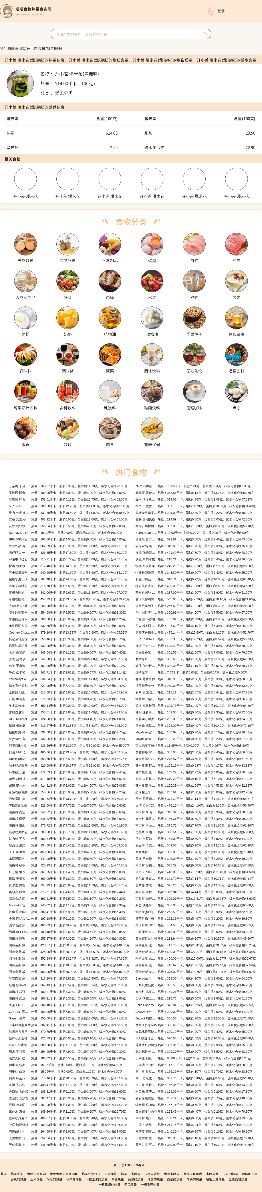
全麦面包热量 (238, 1179)
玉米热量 (36, 1179)
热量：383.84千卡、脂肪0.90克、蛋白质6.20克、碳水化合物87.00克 (67, 838)
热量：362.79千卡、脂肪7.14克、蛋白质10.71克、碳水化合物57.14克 (194, 878)
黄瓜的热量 (135, 1179)
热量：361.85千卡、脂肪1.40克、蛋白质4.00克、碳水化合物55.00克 (67, 872)
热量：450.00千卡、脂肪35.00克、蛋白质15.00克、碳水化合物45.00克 (69, 971)
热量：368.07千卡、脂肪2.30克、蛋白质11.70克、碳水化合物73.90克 (68, 486)
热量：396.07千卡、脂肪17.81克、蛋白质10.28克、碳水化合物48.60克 (195, 898)
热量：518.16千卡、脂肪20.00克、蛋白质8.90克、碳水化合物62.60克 (68, 1078)
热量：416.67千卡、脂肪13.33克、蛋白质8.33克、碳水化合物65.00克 (68, 725)
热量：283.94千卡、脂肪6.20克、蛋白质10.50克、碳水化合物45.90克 (194, 938)
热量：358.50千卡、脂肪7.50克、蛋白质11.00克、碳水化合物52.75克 (68, 759)
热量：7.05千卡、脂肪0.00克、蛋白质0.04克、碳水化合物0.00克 (191, 672)
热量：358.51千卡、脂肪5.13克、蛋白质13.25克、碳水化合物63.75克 (194, 492)
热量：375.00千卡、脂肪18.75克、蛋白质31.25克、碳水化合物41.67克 (195, 971)
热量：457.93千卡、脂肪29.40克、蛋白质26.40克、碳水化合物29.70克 (69, 599)
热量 (124, 1174)
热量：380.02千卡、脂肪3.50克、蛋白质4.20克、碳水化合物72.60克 (67, 1058)
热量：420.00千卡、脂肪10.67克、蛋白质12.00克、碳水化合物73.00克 (69, 765)
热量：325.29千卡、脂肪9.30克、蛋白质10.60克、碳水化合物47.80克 (68, 865)
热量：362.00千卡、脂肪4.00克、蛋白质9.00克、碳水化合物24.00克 (67, 539)
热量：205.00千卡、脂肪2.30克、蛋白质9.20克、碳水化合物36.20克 (193, 512)
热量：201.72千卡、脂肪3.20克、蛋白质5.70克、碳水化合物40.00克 (193, 1098)
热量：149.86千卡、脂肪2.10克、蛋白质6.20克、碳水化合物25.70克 (67, 1111)
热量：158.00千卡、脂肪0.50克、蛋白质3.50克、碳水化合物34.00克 (193, 838)
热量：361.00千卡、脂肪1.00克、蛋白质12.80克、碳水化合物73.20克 (68, 1105)
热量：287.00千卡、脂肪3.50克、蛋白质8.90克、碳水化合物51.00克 (193, 592)
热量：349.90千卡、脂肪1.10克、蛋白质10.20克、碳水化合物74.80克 (194, 1144)
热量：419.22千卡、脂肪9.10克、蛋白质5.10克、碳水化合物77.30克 (193, 779)
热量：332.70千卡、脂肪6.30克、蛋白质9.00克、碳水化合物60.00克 (67, 625)
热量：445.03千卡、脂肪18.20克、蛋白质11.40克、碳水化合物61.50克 (195, 872)
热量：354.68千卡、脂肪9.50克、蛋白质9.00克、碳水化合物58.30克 (67, 612)
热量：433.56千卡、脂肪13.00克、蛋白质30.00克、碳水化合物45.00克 (69, 745)
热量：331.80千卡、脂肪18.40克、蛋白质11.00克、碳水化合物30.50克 (69, 512)
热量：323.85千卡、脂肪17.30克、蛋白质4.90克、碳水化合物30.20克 (68, 552)
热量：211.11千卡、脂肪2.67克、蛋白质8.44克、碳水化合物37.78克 (193, 692)
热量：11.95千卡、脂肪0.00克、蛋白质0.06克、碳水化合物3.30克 (192, 745)
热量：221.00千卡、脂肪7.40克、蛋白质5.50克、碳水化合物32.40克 (67, 685)
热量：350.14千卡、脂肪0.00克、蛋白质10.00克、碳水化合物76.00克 (68, 705)
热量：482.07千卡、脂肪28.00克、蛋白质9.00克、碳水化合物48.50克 (194, 619)
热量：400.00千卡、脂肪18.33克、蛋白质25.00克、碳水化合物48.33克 (69, 965)
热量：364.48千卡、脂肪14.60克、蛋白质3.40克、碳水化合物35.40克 (68, 579)
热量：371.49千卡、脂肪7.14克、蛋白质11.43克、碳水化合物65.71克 (194, 798)
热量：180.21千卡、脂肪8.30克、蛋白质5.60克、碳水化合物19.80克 (67, 998)
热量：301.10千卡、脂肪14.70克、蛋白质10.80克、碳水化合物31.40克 (195, 506)
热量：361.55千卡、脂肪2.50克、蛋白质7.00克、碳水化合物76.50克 (193, 652)
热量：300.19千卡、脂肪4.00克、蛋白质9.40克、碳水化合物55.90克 (193, 1031)
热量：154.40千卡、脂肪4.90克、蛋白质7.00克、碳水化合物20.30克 (67, 1051)
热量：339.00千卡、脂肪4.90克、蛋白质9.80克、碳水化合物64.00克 (193, 978)
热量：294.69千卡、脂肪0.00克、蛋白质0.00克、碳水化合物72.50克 (193, 519)
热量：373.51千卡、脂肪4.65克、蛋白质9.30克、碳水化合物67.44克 (67, 892)
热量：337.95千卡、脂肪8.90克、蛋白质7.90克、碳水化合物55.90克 (193, 1045)
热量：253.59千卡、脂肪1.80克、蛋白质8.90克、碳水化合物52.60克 (193, 912)
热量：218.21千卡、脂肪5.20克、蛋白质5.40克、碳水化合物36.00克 (193, 559)
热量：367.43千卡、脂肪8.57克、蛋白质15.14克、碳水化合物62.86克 (68, 985)
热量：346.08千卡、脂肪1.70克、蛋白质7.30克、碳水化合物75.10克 (193, 546)
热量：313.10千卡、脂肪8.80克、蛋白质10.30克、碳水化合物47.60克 (68, 978)
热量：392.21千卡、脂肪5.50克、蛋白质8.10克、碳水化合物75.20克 (67, 898)
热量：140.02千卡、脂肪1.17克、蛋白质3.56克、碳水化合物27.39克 (67, 905)
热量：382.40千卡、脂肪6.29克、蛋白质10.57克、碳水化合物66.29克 (68, 1005)
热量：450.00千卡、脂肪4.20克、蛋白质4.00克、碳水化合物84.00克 (67, 852)
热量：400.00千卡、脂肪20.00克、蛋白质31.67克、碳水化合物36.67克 (195, 958)
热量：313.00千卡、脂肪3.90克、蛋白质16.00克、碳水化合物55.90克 (68, 692)
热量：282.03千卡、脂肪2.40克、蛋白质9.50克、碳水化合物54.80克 (193, 719)
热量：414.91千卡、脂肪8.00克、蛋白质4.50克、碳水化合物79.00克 (67, 785)
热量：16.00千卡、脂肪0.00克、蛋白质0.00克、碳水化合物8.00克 (65, 532)
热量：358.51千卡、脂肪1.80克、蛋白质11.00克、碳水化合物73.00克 (68, 712)
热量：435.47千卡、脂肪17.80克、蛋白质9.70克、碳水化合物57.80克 (68, 1085)
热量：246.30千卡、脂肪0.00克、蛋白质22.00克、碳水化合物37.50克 (68, 659)
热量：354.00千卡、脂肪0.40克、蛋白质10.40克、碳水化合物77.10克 (194, 725)
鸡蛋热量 (117, 1179)
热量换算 (110, 1174)
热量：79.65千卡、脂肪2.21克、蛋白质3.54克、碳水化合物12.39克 (193, 486)
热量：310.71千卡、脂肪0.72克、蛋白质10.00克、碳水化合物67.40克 (68, 559)
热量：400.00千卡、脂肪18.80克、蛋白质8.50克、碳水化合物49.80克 (194, 586)
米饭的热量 (54, 1179)
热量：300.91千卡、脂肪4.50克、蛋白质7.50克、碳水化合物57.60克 (193, 612)
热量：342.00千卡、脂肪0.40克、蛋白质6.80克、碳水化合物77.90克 (67, 858)
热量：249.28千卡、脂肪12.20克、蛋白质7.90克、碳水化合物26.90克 (194, 566)
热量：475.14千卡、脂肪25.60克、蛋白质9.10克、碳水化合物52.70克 (194, 632)
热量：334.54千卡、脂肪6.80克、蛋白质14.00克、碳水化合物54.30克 (68, 679)
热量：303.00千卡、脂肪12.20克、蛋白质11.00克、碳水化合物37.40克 (69, 506)
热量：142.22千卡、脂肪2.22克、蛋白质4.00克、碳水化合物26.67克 (193, 772)
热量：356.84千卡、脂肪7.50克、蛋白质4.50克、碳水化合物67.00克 (67, 526)
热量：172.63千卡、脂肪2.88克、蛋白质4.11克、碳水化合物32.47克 (67, 772)
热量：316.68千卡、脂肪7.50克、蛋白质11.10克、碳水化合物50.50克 (68, 586)
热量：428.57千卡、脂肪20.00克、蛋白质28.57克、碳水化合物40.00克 (69, 945)
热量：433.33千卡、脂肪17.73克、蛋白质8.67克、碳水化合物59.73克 (194, 639)
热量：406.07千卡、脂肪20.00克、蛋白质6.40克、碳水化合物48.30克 (68, 1118)
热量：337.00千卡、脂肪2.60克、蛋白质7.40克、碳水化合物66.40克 (193, 752)
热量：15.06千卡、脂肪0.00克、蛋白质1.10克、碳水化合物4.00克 (65, 1065)
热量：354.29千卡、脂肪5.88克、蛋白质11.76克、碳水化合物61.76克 (68, 885)
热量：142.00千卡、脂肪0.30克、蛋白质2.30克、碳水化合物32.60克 (193, 712)
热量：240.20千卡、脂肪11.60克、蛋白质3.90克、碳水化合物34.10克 (68, 572)
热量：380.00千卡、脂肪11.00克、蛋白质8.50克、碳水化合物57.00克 (68, 1045)
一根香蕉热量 (150, 1184)
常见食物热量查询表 (64, 1174)
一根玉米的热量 (96, 1179)
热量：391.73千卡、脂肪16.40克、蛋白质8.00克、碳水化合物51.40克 (194, 1078)
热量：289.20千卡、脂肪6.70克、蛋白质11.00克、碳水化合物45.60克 (68, 832)
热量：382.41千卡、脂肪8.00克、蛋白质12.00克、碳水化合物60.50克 (68, 1025)
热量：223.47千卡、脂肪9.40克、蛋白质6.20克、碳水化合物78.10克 (193, 1111)
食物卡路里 (171, 1174)
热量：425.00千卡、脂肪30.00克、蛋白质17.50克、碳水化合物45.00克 (69, 951)
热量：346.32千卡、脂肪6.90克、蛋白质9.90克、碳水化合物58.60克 (67, 812)
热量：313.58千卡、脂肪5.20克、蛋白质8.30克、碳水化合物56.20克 (193, 699)
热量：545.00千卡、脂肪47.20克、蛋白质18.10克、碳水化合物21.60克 (195, 599)
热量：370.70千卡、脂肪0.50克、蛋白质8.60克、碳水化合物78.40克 (67, 1031)
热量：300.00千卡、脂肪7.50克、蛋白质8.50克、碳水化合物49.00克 (67, 1011)
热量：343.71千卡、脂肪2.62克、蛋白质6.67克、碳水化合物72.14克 (67, 672)
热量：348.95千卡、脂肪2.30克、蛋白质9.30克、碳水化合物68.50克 (193, 679)
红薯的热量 (155, 1179)
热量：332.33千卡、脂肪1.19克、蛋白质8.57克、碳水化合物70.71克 (193, 665)
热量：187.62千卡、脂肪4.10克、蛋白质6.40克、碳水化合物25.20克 (193, 625)
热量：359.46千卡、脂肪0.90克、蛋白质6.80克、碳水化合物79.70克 (67, 639)
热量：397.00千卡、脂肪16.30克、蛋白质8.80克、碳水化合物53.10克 (194, 526)
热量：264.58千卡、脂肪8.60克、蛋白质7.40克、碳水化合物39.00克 (67, 1131)
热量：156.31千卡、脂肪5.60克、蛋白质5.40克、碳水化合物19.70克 (193, 818)
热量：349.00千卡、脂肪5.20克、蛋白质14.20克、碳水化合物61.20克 (194, 845)
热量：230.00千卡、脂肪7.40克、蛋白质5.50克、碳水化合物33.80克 (193, 685)
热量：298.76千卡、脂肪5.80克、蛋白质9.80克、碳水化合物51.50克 (193, 998)
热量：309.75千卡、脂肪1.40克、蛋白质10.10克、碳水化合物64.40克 (194, 705)
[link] (16, 48)
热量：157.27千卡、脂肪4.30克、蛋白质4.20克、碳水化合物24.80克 (67, 938)
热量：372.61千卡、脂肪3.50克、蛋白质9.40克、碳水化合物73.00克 (193, 539)
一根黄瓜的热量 (109, 1184)
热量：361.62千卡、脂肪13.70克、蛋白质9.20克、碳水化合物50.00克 (68, 798)
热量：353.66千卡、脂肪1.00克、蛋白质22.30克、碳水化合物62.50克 (194, 659)
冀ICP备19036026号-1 (129, 1165)
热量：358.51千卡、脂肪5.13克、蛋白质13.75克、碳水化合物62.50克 (68, 499)
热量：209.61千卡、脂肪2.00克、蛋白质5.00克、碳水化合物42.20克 (193, 792)
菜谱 (3, 1174)
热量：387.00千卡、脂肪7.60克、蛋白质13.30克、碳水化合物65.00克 (194, 905)
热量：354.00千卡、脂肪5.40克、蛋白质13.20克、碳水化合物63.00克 (68, 845)
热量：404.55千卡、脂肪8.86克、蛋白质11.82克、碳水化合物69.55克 (194, 925)
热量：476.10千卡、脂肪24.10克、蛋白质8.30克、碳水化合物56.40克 (194, 805)
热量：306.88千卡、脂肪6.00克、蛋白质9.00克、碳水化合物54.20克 (67, 619)
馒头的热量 (194, 1179)
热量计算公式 (91, 1174)
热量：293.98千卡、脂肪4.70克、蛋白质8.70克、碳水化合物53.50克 (67, 606)
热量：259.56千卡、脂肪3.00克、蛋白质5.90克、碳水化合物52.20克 (67, 792)
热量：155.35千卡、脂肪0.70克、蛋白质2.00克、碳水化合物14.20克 (193, 1085)
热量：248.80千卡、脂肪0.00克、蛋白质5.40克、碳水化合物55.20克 (193, 572)
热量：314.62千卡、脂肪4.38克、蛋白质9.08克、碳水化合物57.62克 (193, 499)
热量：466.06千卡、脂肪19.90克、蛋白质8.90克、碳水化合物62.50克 (68, 752)
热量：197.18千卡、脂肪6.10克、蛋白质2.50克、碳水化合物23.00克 (67, 918)
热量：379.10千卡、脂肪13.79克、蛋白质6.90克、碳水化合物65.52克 (68, 632)
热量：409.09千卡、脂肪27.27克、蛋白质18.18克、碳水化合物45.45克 (195, 951)
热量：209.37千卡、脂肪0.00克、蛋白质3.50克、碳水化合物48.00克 (193, 1051)
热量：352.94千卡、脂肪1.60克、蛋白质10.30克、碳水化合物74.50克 (68, 1138)
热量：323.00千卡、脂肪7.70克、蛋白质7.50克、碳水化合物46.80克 (67, 805)
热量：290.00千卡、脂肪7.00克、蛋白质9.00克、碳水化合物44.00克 (193, 1011)
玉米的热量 (230, 1174)
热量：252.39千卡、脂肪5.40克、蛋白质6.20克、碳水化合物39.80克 (193, 918)
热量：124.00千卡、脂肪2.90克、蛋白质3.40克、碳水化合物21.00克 (67, 719)
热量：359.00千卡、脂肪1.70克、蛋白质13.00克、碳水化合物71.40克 (194, 852)
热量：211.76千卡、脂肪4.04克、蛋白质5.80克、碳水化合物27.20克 (193, 1124)
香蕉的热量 (18, 1179)
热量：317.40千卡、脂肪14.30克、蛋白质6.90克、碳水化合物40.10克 (68, 566)
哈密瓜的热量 (215, 1179)
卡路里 (135, 1174)
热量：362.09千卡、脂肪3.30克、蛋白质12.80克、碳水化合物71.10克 (68, 546)
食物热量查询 (36, 1174)
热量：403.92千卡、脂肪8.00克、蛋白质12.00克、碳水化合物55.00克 (68, 519)
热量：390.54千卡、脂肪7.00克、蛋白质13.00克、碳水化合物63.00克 (194, 832)
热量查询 (17, 1174)
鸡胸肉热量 (250, 1174)
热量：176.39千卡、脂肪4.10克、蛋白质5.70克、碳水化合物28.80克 (193, 1071)
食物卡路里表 (192, 1174)
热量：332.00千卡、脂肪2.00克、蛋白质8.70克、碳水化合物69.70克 (67, 732)
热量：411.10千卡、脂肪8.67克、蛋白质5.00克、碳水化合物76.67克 (67, 779)
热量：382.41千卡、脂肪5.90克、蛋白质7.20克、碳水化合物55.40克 (67, 912)
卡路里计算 (152, 1174)
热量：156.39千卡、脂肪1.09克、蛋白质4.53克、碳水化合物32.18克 (193, 785)
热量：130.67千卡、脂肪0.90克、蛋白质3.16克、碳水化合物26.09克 (193, 732)
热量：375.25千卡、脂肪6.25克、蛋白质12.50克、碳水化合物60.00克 (194, 885)
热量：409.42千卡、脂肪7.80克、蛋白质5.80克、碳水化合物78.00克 (193, 552)
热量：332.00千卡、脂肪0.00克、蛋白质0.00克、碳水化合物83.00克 (67, 645)
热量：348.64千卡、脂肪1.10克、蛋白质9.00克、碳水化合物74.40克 (67, 652)
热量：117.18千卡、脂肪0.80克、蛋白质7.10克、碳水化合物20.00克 (193, 1065)
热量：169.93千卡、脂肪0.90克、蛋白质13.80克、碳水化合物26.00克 (68, 1124)
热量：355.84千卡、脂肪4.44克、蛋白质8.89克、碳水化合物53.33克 (193, 892)
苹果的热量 (74, 1179)
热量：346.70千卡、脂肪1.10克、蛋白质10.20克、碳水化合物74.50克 (68, 1144)
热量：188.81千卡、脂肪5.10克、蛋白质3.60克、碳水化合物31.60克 (67, 1091)
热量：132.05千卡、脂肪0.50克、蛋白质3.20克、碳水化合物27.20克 (67, 739)
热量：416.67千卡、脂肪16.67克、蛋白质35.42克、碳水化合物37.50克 (195, 965)
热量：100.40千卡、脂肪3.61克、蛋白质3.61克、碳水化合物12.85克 (67, 932)
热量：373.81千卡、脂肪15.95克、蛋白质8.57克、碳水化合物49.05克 (194, 1005)
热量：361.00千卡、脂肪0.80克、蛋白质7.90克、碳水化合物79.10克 (67, 665)
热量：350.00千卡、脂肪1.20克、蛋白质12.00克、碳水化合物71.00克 (68, 1018)
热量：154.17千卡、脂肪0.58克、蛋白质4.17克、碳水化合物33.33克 (193, 765)
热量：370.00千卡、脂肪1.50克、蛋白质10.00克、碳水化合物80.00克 (194, 1038)
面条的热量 (175, 1179)
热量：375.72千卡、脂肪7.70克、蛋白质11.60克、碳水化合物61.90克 (68, 825)
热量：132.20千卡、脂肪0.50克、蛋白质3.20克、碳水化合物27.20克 (193, 739)
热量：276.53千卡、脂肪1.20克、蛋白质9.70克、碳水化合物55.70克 (67, 699)
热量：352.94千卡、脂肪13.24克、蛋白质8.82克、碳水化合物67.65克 (68, 958)
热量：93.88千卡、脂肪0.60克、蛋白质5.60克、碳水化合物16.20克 (193, 1058)
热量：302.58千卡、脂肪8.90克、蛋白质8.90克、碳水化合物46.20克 (193, 985)
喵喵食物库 (16, 48)
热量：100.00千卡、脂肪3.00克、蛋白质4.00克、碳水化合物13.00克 (67, 492)
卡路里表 (212, 1174)
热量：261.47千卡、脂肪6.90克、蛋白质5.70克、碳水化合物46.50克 (67, 1098)
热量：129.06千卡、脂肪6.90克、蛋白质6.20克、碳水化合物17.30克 (193, 1091)
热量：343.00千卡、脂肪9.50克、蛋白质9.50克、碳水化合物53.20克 (193, 932)
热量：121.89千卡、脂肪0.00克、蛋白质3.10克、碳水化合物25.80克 (67, 1038)
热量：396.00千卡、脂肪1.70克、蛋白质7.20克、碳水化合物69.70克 (193, 858)
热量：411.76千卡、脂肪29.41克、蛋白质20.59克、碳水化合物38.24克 (195, 945)
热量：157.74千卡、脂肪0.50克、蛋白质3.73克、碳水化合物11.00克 (193, 1105)
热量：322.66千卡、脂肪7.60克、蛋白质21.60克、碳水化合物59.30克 (194, 1025)
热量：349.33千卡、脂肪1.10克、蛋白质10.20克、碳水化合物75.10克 (194, 1138)
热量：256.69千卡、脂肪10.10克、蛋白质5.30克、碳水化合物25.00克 (194, 606)
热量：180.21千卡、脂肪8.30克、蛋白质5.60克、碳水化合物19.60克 (67, 991)
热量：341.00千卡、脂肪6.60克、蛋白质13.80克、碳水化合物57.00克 (68, 592)
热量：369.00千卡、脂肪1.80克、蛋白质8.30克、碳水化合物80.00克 (67, 878)
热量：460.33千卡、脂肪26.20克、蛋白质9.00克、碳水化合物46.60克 (68, 925)
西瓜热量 (130, 1184)
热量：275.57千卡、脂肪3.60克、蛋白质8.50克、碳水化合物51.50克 (193, 759)
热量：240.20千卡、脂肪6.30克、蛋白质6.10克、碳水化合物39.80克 (193, 1131)
